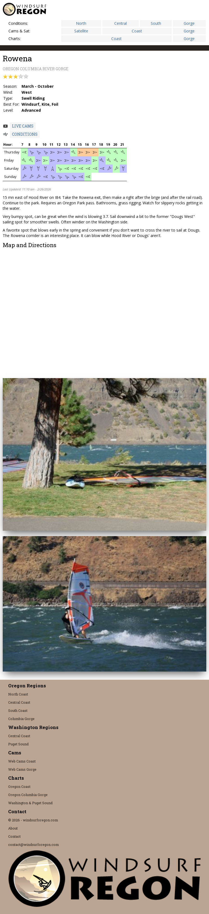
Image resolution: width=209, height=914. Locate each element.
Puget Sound (18, 744)
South (156, 23)
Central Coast (19, 702)
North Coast (18, 694)
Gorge (189, 23)
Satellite (81, 31)
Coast (137, 31)
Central (120, 23)
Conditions (25, 134)
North (81, 23)
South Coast (17, 710)
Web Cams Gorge (22, 769)
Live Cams (22, 126)
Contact (14, 836)
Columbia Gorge (21, 718)
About (13, 828)
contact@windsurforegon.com (33, 844)
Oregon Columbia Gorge (28, 794)
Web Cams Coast (22, 761)
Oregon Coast (19, 786)
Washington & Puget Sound (30, 803)
